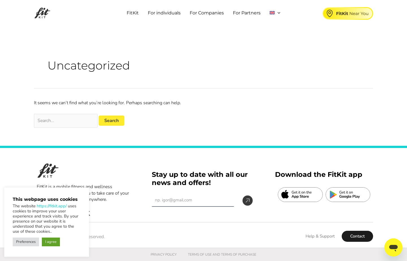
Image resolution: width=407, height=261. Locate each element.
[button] (277, 13)
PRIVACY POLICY (164, 254)
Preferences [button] (26, 241)
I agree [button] (51, 241)
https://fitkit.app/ (52, 206)
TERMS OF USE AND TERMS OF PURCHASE (222, 254)
